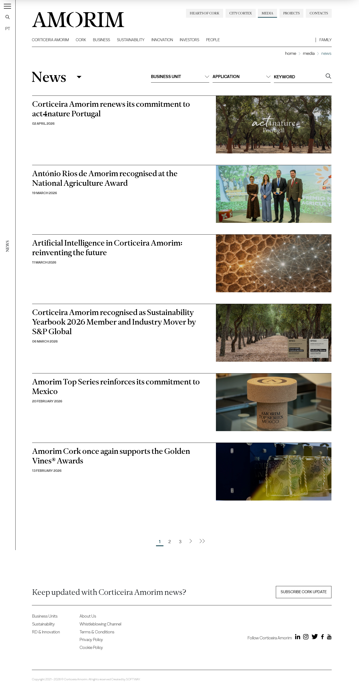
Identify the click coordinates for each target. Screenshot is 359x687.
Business (101, 40)
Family (325, 40)
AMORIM (70, 17)
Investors (189, 40)
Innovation (162, 40)
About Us (88, 616)
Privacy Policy (91, 639)
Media (267, 13)
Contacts (319, 13)
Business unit (180, 76)
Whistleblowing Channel (100, 623)
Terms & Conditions (97, 631)
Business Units (45, 616)
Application (242, 76)
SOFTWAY (133, 679)
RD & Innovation (46, 631)
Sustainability (131, 40)
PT (7, 28)
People (213, 40)
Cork (81, 40)
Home (290, 53)
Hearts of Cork (204, 13)
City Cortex (240, 13)
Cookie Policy (91, 647)
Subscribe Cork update (304, 592)
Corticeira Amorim (50, 40)
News (48, 77)
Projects (291, 13)
